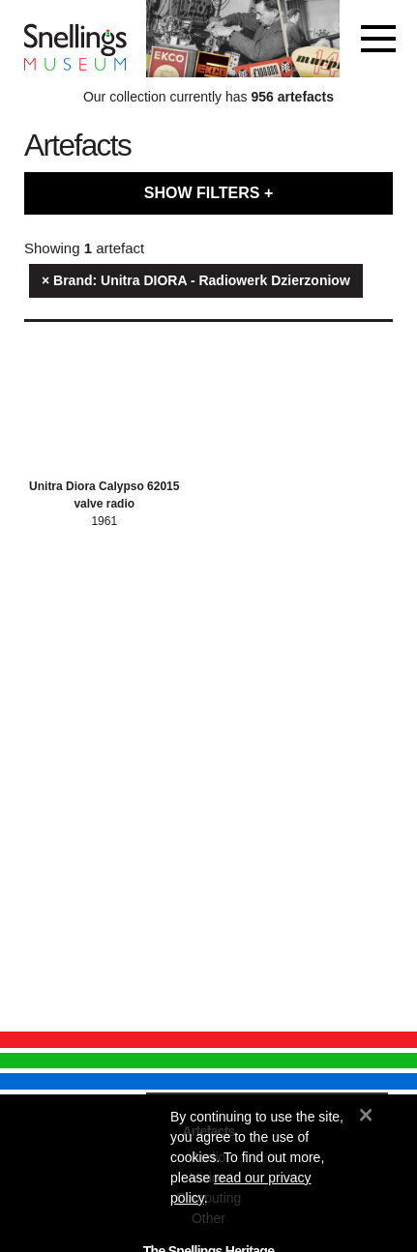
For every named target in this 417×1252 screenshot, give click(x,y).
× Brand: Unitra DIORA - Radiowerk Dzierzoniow (196, 280)
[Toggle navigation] (378, 38)
